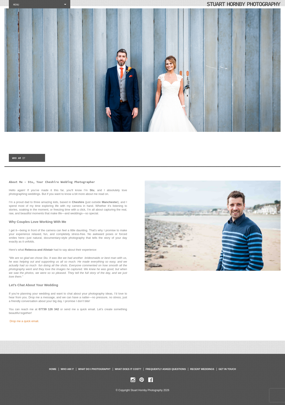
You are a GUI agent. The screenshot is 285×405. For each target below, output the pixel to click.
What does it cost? (128, 369)
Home (52, 369)
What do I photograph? (94, 369)
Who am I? (67, 369)
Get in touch (227, 369)
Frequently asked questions (166, 369)
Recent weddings (202, 369)
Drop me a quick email (24, 321)
